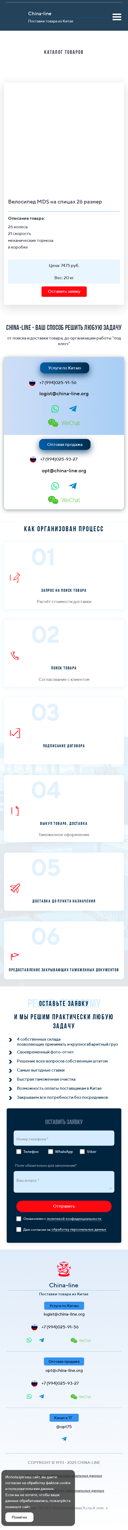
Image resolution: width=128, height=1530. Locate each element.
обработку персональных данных (78, 1229)
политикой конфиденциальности (74, 1219)
